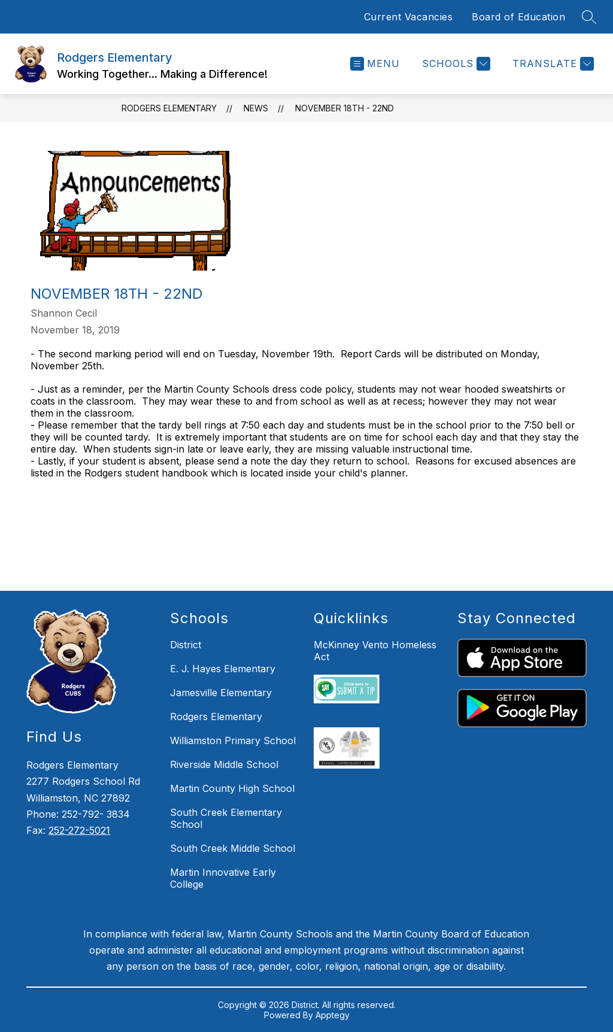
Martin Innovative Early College (223, 878)
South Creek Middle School (232, 848)
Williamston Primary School (233, 740)
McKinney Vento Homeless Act (375, 651)
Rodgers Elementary (169, 108)
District (185, 645)
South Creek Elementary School (226, 818)
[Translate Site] (551, 63)
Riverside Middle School (224, 764)
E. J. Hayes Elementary (222, 669)
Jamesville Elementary (221, 693)
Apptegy (332, 1015)
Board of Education (518, 17)
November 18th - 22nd (344, 108)
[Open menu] (375, 63)
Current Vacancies (408, 17)
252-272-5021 (79, 830)
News (256, 108)
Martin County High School (232, 788)
